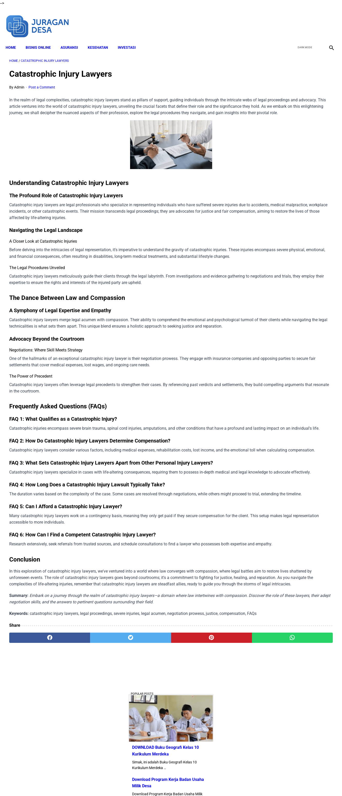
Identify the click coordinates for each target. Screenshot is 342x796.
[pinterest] (145, 736)
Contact (216, 783)
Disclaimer (130, 783)
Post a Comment (41, 82)
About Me (108, 783)
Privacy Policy (194, 783)
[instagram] (327, 20)
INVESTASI (130, 39)
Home (14, 39)
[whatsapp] (199, 736)
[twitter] (303, 20)
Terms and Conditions (160, 783)
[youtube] (315, 20)
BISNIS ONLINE (41, 39)
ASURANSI (73, 39)
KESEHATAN (101, 39)
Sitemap (234, 783)
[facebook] (291, 20)
